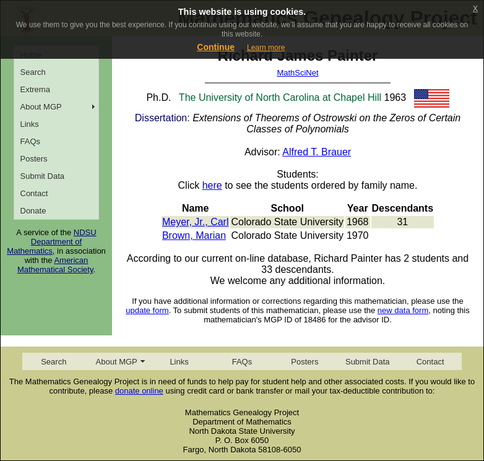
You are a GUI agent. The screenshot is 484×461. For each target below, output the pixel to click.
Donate (33, 210)
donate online (139, 390)
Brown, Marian (194, 235)
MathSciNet (297, 72)
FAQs (30, 141)
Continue (216, 47)
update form (147, 310)
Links (29, 124)
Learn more (266, 47)
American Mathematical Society (55, 265)
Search (33, 72)
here (212, 185)
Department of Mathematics (44, 246)
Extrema (35, 89)
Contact (34, 193)
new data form (403, 310)
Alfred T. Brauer (316, 152)
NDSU (85, 232)
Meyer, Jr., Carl (195, 222)
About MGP (41, 106)
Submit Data (42, 176)
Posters (34, 158)
